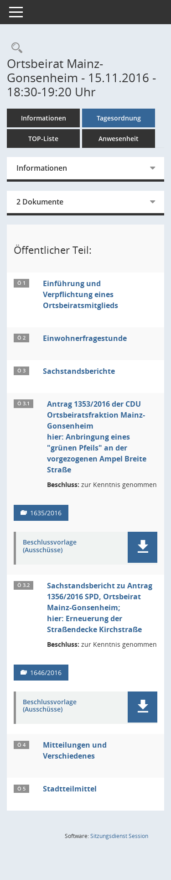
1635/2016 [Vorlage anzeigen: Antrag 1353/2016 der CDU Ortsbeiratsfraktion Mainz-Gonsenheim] (46, 512)
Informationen (43, 118)
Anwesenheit (118, 138)
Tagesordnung (119, 118)
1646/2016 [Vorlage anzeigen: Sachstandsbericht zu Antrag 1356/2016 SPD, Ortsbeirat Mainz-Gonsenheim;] (46, 672)
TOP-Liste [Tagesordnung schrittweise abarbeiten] (43, 138)
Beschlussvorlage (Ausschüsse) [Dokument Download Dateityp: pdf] (50, 546)
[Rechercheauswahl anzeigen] (14, 48)
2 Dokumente (39, 202)
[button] (142, 547)
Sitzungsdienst (119, 836)
